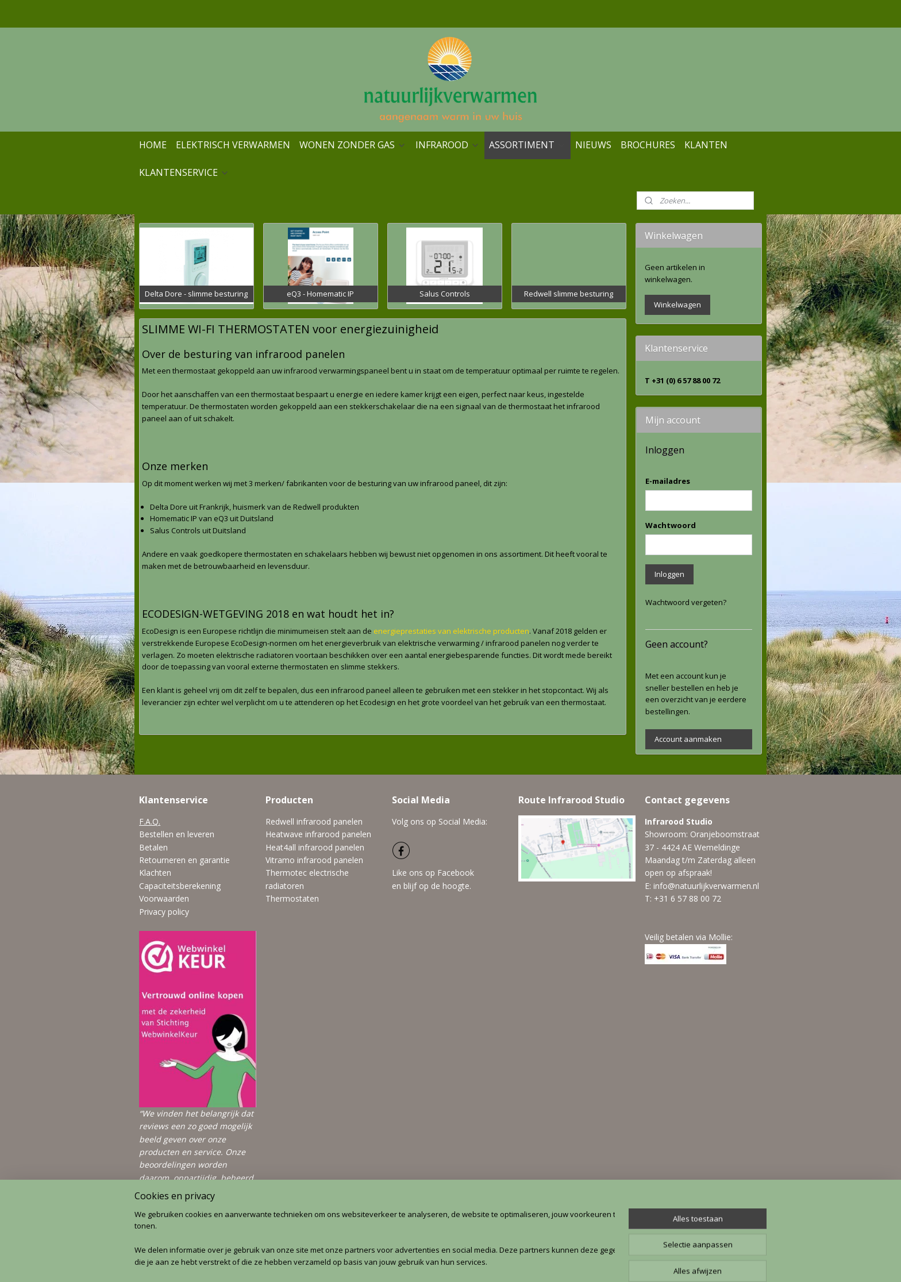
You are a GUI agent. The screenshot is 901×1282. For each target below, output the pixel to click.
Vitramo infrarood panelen (314, 859)
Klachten (155, 872)
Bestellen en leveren (176, 834)
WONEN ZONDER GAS (352, 144)
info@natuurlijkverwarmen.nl (706, 885)
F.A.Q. (149, 821)
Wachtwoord (670, 525)
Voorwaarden (164, 898)
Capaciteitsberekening (180, 885)
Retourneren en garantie (184, 859)
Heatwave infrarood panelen (318, 834)
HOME (153, 144)
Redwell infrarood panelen (314, 821)
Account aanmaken (688, 739)
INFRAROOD (447, 144)
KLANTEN (705, 144)
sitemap (418, 1261)
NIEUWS (593, 144)
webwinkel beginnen (487, 1261)
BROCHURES (648, 144)
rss (442, 1261)
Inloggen (669, 574)
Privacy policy (164, 911)
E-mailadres (667, 481)
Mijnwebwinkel (587, 1261)
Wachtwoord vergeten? (685, 602)
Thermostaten (292, 898)
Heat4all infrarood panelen (314, 847)
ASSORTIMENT (527, 144)
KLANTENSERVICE (184, 172)
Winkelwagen (677, 304)
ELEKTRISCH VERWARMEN (233, 144)
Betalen (153, 847)
